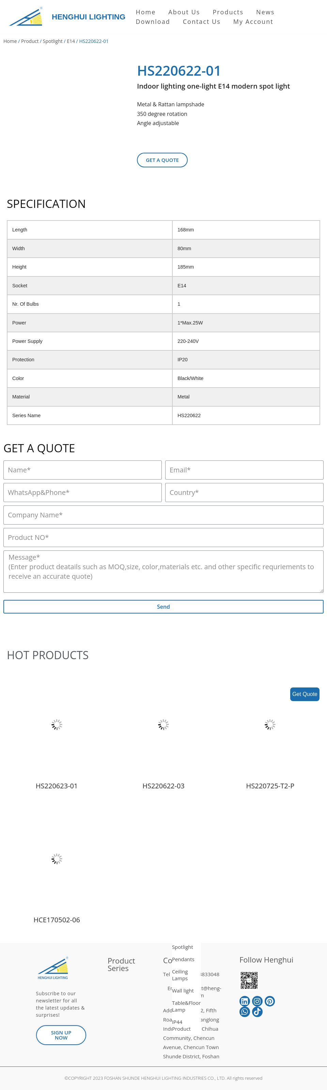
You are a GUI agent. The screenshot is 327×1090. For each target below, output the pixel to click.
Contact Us (202, 21)
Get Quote (304, 694)
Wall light (183, 990)
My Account (253, 21)
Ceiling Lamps (180, 975)
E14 (71, 41)
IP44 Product (181, 1025)
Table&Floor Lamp (186, 1006)
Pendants (183, 959)
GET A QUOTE (39, 448)
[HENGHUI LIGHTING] (27, 17)
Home (146, 12)
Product (29, 41)
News (265, 12)
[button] (162, 160)
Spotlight (53, 41)
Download (153, 21)
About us (184, 12)
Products (228, 12)
